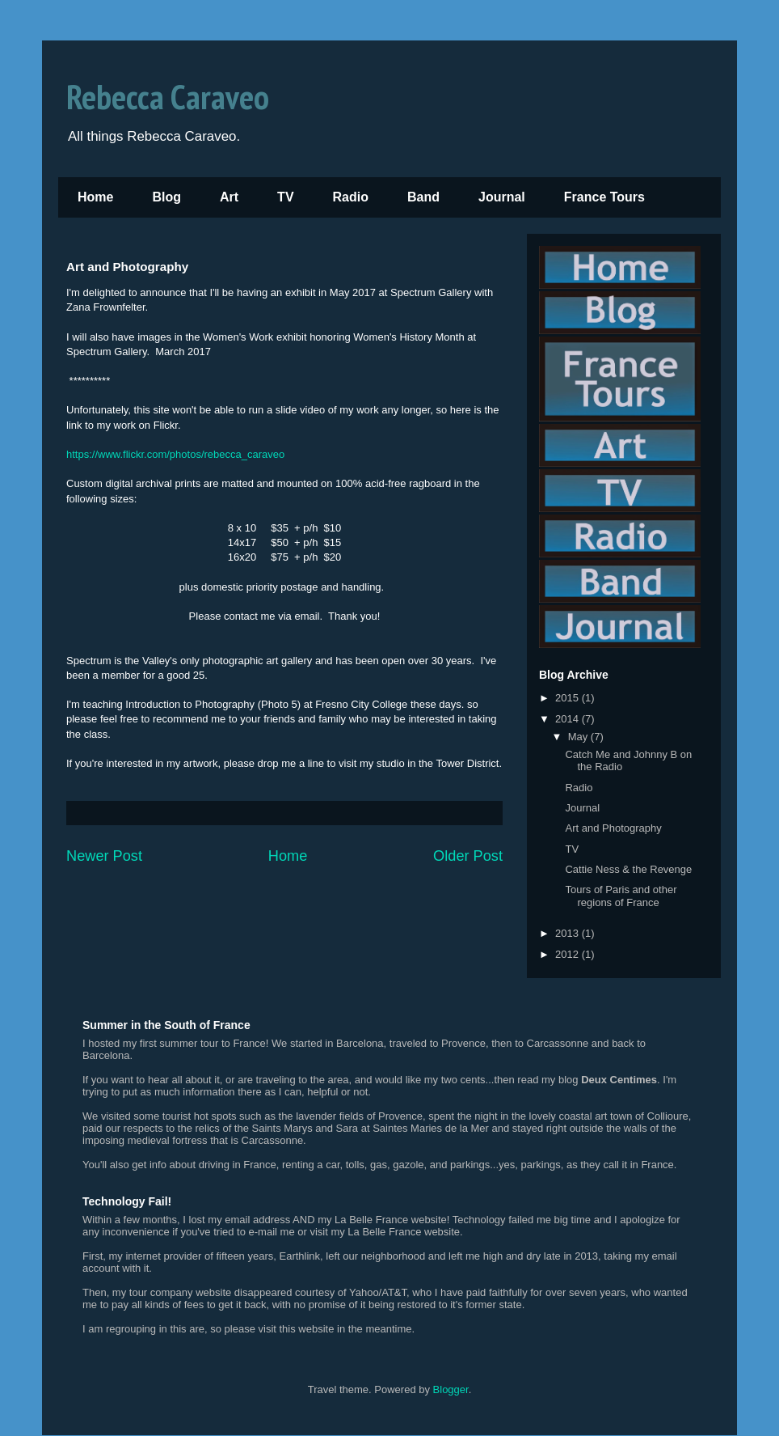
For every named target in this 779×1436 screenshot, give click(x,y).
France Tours (604, 197)
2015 (568, 698)
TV (285, 197)
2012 (568, 954)
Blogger (451, 1389)
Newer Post (104, 856)
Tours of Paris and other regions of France (620, 896)
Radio (350, 197)
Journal (501, 197)
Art (229, 197)
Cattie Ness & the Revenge (628, 869)
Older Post (468, 856)
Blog (166, 197)
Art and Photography (613, 828)
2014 (568, 719)
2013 (568, 933)
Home (95, 197)
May (579, 737)
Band (423, 197)
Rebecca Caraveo (167, 96)
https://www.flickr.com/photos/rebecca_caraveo (175, 454)
